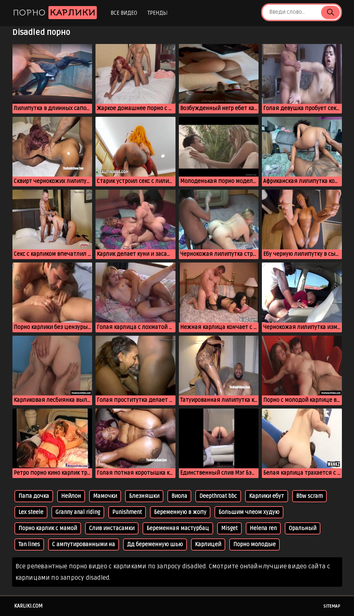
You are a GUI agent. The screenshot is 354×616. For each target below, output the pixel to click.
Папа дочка (33, 496)
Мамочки (105, 496)
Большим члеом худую (249, 512)
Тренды (157, 13)
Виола (179, 496)
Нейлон (71, 496)
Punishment (127, 512)
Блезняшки (144, 496)
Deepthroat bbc (218, 496)
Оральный (302, 528)
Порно (55, 12)
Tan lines (29, 544)
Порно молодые (254, 544)
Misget (229, 528)
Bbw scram (309, 496)
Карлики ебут (266, 496)
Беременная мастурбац (178, 528)
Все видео (124, 13)
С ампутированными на (83, 544)
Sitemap (331, 606)
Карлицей (208, 544)
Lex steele (30, 512)
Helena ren (263, 528)
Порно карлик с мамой (47, 528)
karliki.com (28, 606)
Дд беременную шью (155, 544)
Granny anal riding (77, 512)
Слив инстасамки (111, 528)
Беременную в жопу (180, 512)
